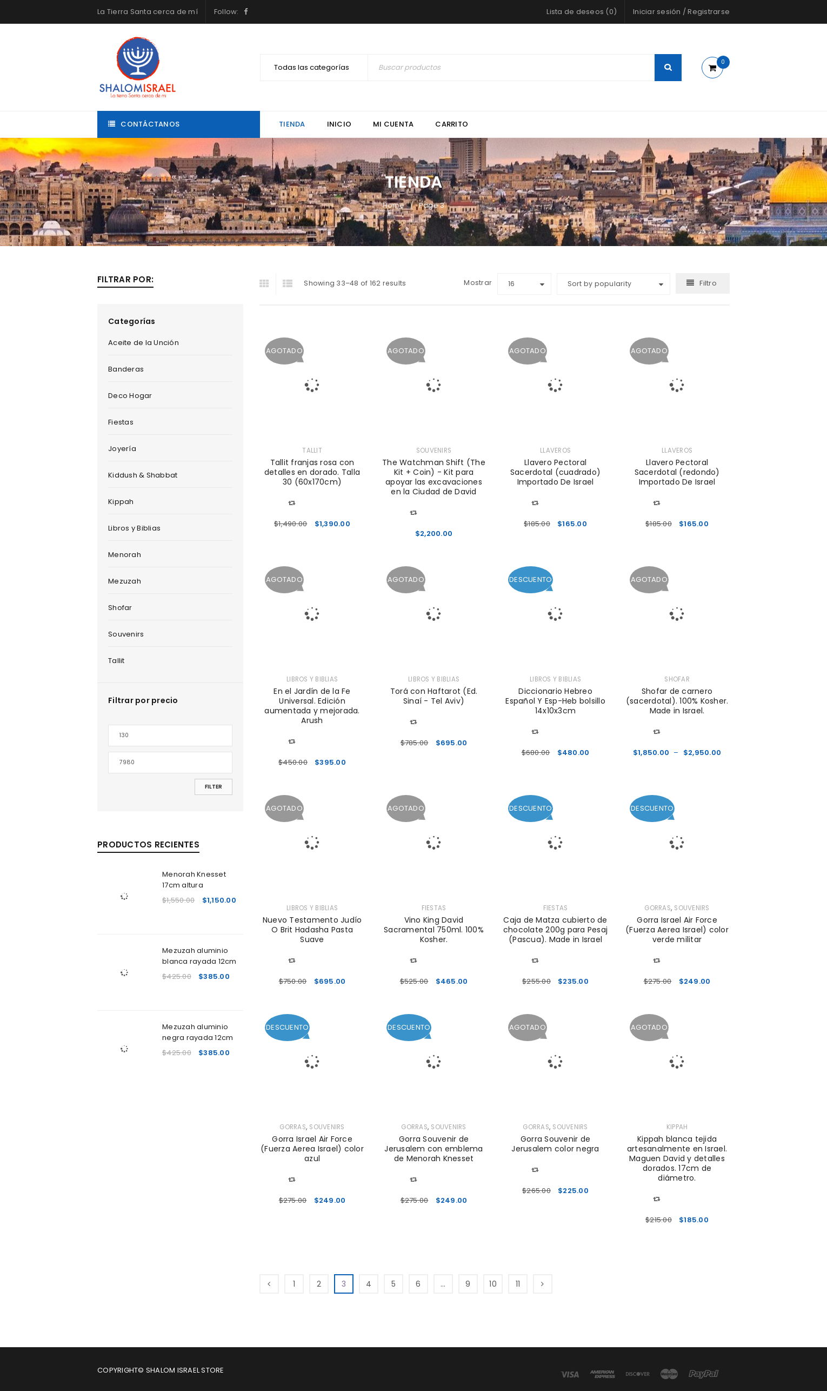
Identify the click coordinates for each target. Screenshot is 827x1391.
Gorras (657, 908)
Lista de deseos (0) (581, 11)
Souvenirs (126, 634)
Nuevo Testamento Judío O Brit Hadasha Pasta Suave (312, 930)
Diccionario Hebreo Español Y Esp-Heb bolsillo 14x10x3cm (555, 701)
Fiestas (121, 422)
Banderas (126, 369)
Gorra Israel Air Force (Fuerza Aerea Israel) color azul (312, 1149)
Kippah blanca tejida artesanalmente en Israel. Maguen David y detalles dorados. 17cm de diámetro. (677, 1158)
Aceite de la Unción (143, 342)
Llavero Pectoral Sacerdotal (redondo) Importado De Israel (677, 472)
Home (394, 205)
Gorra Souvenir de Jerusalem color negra (555, 1144)
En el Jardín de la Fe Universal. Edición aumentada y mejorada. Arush (311, 706)
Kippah (121, 501)
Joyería (122, 448)
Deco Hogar (130, 395)
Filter (213, 787)
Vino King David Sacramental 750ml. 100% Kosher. (434, 930)
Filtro (708, 283)
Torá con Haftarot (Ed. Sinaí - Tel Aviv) (434, 696)
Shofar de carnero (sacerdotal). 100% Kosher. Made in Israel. (677, 701)
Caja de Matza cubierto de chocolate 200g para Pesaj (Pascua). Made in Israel (555, 930)
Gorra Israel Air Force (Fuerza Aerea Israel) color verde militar (677, 930)
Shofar (120, 607)
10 (493, 1284)
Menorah (124, 554)
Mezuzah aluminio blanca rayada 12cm (199, 955)
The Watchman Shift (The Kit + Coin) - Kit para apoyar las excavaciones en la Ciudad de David (433, 477)
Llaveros (555, 450)
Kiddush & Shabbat (142, 475)
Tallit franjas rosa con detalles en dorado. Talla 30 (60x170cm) (312, 472)
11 (518, 1284)
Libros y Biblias (134, 528)
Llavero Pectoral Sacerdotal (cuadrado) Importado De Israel (555, 472)
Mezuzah (124, 581)
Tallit (116, 660)
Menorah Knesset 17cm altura (194, 879)
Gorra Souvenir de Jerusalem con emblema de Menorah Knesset (433, 1149)
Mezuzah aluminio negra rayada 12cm (197, 1032)
